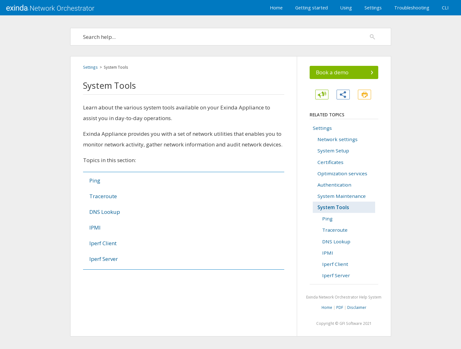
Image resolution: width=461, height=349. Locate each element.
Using (346, 8)
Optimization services (342, 173)
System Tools (333, 207)
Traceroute (103, 196)
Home (276, 8)
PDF (339, 307)
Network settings (337, 139)
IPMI (95, 227)
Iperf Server (103, 258)
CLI (445, 8)
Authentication (334, 185)
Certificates (330, 162)
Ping (94, 180)
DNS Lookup (104, 211)
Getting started (311, 8)
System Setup (333, 150)
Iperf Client (103, 243)
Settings (373, 8)
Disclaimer (356, 307)
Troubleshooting (411, 8)
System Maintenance (341, 196)
